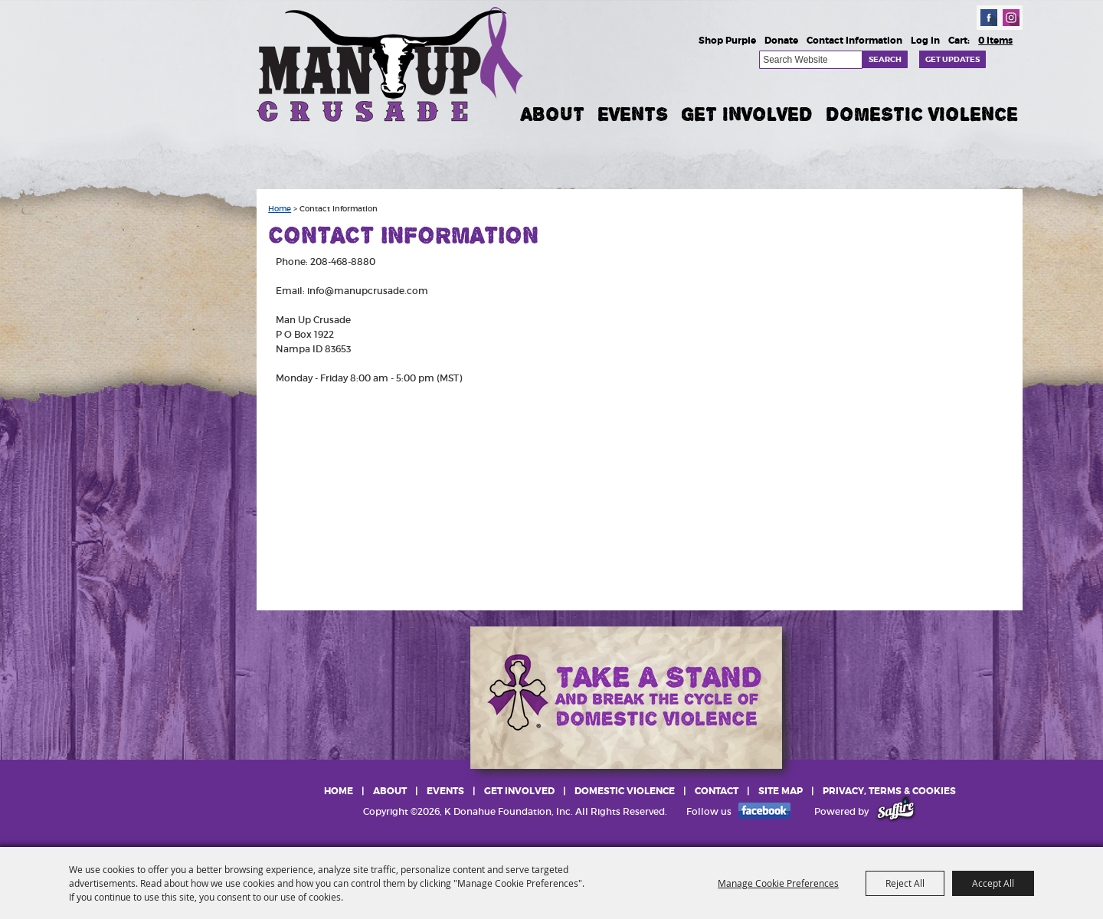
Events (632, 114)
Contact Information (854, 40)
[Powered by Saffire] (896, 811)
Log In (925, 40)
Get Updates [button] (952, 59)
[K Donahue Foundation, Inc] (391, 63)
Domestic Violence (922, 114)
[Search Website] (810, 60)
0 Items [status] (995, 40)
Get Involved (747, 114)
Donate (781, 40)
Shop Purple (727, 40)
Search (885, 59)
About (552, 114)
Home (279, 209)
